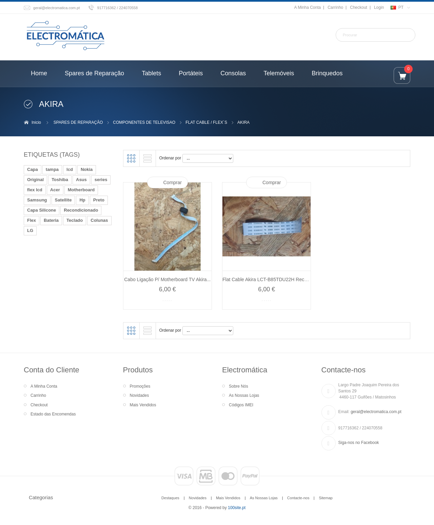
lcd (69, 169)
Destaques (170, 498)
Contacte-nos (298, 498)
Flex (31, 220)
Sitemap (325, 498)
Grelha (131, 158)
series (101, 179)
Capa (32, 169)
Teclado (74, 220)
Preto (98, 199)
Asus (81, 179)
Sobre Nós (238, 386)
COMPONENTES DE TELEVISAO (144, 122)
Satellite (63, 199)
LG (30, 230)
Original (35, 179)
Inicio (36, 122)
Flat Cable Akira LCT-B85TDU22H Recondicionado (276, 279)
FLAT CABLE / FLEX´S (206, 122)
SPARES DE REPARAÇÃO (78, 122)
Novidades (139, 395)
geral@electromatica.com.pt (56, 8)
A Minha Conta (307, 7)
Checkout (358, 7)
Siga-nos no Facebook (358, 442)
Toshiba (60, 179)
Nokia (87, 169)
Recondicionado (81, 210)
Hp (82, 199)
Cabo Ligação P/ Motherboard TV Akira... (167, 279)
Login (379, 7)
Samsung (37, 199)
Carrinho (335, 7)
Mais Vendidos (143, 405)
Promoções (140, 386)
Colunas (99, 220)
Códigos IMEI (241, 405)
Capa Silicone (41, 210)
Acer (55, 189)
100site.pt (236, 507)
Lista (147, 158)
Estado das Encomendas (53, 414)
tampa (52, 169)
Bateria (51, 220)
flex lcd (34, 189)
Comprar (172, 182)
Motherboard (81, 189)
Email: (344, 411)
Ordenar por (170, 158)
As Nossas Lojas (244, 395)
